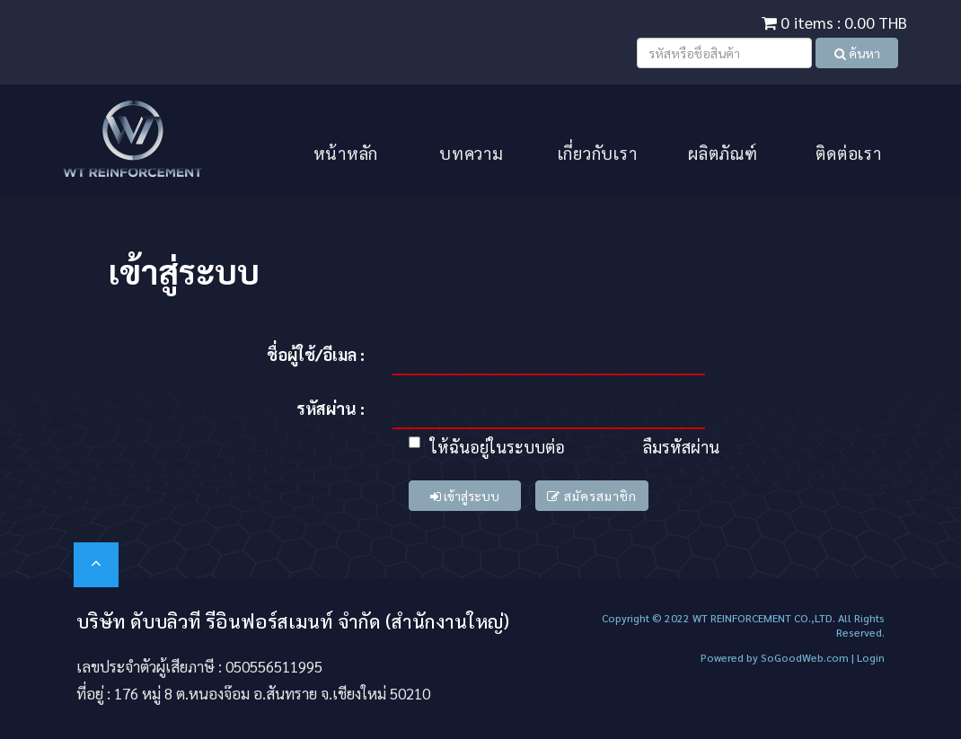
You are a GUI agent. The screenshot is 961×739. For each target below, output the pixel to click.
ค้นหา (857, 53)
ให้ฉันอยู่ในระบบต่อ (487, 446)
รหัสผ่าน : (330, 408)
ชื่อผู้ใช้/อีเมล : (316, 354)
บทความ (471, 152)
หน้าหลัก (346, 152)
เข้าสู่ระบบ (464, 496)
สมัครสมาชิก (592, 496)
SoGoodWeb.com (803, 657)
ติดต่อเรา (848, 152)
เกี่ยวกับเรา (598, 152)
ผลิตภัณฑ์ (723, 152)
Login (871, 657)
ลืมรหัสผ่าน (681, 446)
